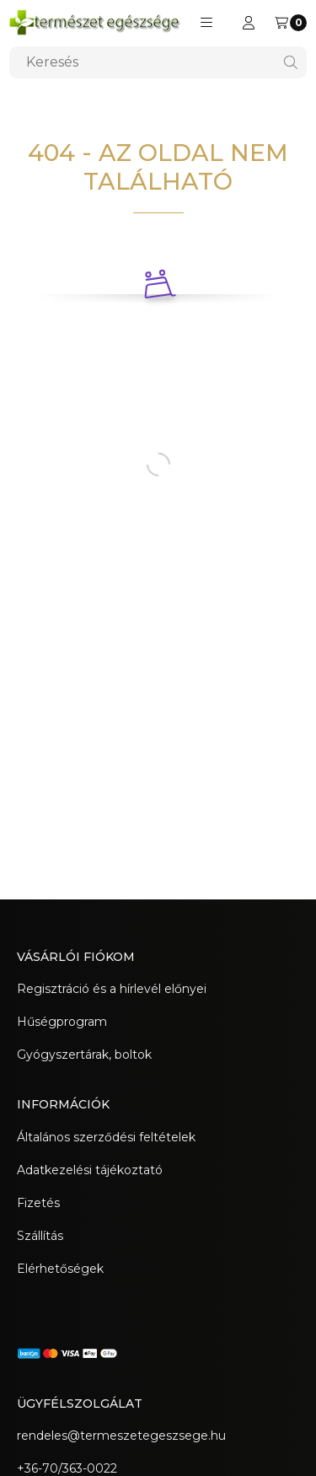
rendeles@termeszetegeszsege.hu (121, 1435)
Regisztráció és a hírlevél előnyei (111, 988)
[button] (206, 23)
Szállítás (40, 1235)
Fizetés (38, 1202)
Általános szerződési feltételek (106, 1137)
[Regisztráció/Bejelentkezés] (248, 23)
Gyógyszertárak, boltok (84, 1054)
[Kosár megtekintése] (291, 23)
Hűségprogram (62, 1021)
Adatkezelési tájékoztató (90, 1170)
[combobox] (158, 62)
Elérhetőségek (60, 1268)
